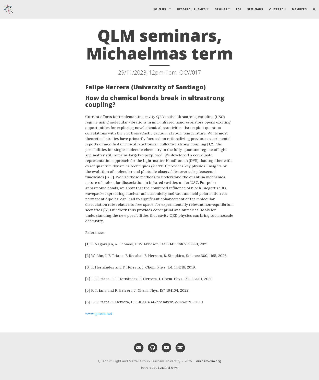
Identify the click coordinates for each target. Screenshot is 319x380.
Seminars (255, 9)
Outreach (277, 9)
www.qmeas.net (98, 313)
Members (299, 9)
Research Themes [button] (191, 9)
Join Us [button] (161, 9)
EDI (238, 9)
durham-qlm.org (208, 361)
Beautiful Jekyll (168, 367)
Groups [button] (221, 9)
